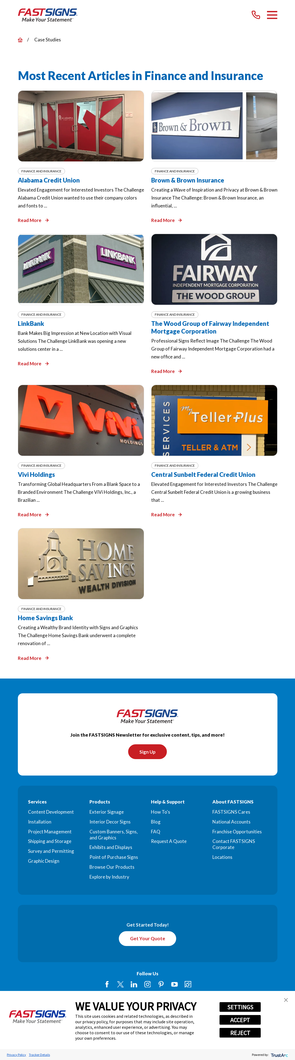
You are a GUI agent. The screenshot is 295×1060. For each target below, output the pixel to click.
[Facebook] (107, 985)
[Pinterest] (161, 985)
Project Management (50, 832)
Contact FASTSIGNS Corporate (233, 845)
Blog (156, 822)
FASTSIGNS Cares (231, 812)
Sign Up (147, 752)
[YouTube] (174, 985)
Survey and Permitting (51, 851)
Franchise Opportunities (237, 832)
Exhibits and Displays (110, 848)
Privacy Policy (16, 1055)
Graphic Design (43, 861)
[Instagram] (147, 985)
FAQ (155, 832)
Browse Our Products (111, 867)
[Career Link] (188, 985)
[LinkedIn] (134, 985)
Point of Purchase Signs (113, 857)
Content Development (51, 812)
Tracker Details (39, 1055)
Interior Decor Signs (110, 822)
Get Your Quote (147, 939)
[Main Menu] (272, 15)
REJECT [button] (240, 1033)
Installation (39, 822)
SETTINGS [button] (240, 1007)
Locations (222, 857)
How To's (160, 812)
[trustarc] (279, 1054)
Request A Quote (169, 842)
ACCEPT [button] (240, 1020)
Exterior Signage (106, 812)
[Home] (48, 15)
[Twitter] (120, 985)
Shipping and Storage (49, 842)
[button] (285, 1000)
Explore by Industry (109, 877)
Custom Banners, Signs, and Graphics (113, 835)
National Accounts (231, 822)
